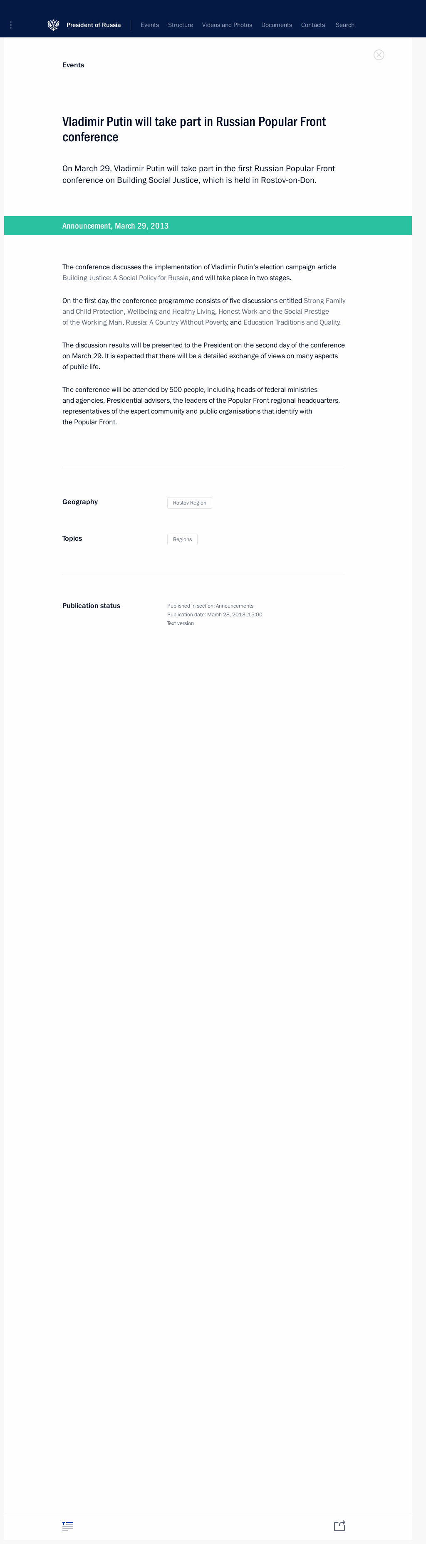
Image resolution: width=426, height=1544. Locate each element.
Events (73, 65)
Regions (182, 539)
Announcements (234, 606)
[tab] (67, 1526)
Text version (180, 623)
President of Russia (94, 12)
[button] (13, 12)
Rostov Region (189, 503)
